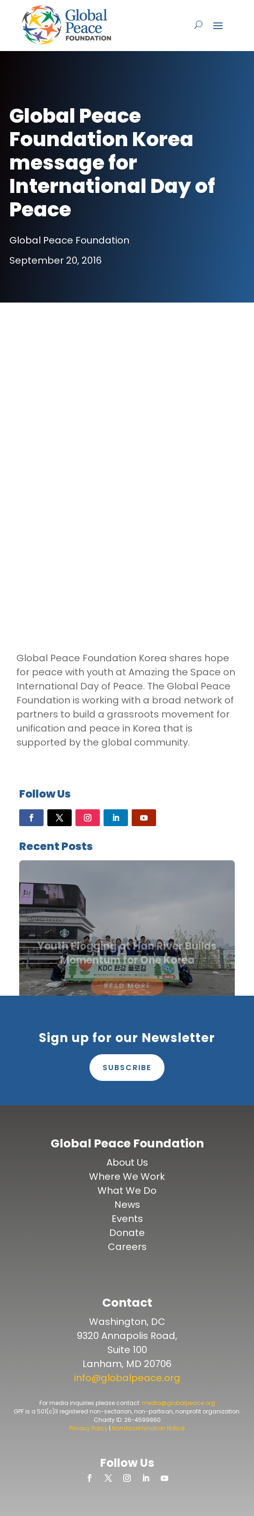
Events (127, 1218)
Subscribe (127, 1067)
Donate (127, 1232)
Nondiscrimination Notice (148, 1428)
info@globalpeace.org (127, 1377)
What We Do (127, 1190)
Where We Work (127, 1176)
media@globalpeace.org (178, 1403)
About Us (127, 1162)
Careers (127, 1246)
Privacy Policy (88, 1428)
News (127, 1204)
